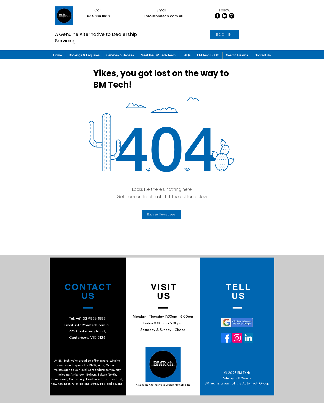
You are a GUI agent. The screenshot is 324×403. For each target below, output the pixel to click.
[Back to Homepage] (161, 214)
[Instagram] (231, 16)
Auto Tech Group (255, 383)
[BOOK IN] (224, 34)
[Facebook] (217, 16)
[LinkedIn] (224, 16)
